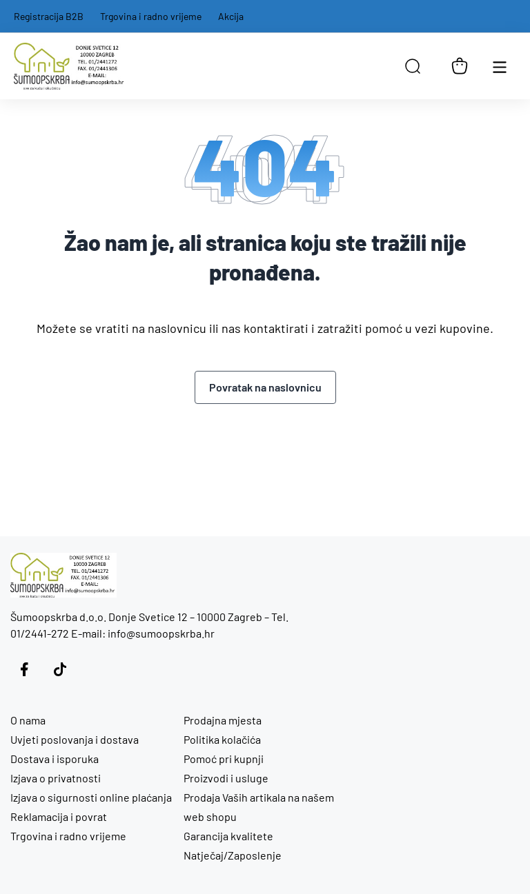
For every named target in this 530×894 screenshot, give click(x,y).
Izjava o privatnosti (55, 777)
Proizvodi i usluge (226, 777)
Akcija (231, 16)
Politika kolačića (222, 739)
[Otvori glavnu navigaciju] (499, 66)
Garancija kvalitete (228, 835)
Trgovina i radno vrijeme (151, 16)
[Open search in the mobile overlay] (412, 66)
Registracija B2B (49, 16)
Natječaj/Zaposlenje (233, 855)
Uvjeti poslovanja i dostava (74, 739)
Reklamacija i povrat (58, 816)
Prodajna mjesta (223, 720)
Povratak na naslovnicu (265, 387)
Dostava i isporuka (54, 758)
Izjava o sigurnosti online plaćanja (91, 797)
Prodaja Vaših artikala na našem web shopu (259, 807)
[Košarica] (459, 66)
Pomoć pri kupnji (224, 758)
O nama (28, 720)
